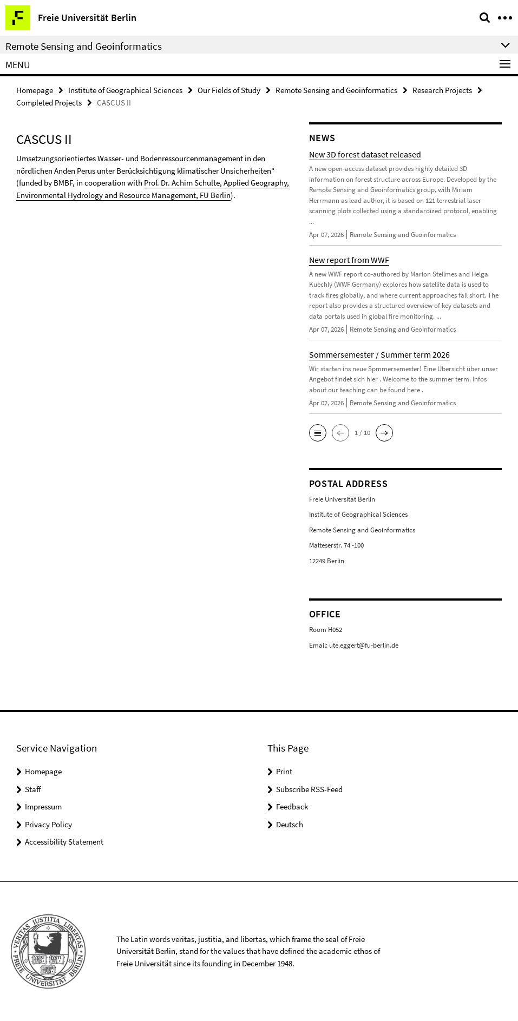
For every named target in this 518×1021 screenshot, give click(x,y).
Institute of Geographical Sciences (125, 90)
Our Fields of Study (229, 90)
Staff (33, 789)
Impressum (43, 806)
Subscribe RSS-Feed (309, 789)
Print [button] (284, 771)
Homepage (34, 90)
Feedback (292, 806)
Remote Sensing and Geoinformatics (336, 90)
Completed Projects (49, 102)
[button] (317, 433)
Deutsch (289, 824)
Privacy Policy (48, 824)
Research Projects (442, 90)
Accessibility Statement (64, 841)
